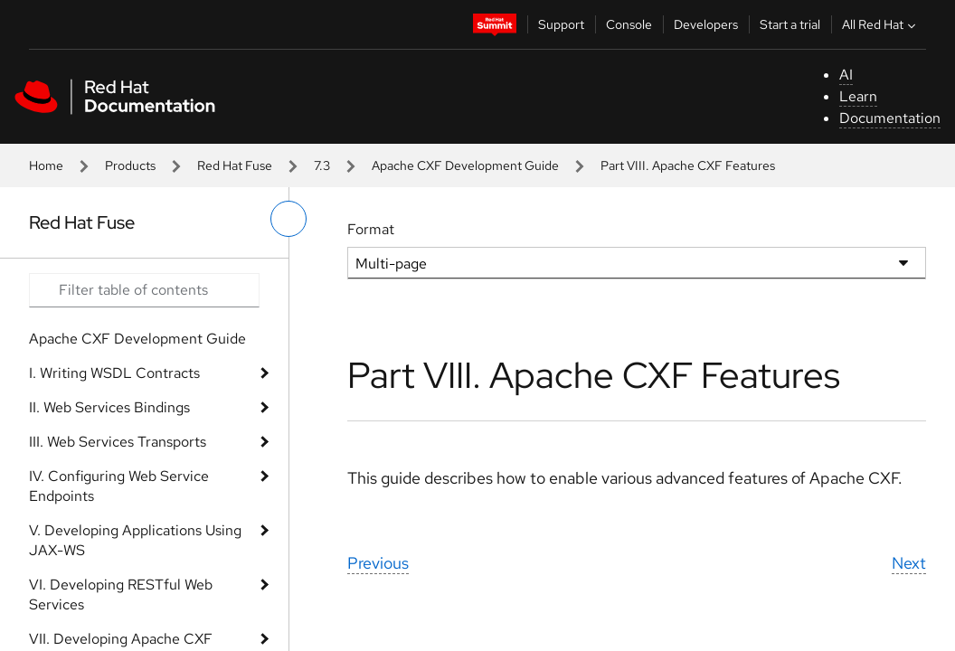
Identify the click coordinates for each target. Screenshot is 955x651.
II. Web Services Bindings (109, 407)
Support (561, 24)
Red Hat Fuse (234, 165)
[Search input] (144, 290)
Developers (706, 24)
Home (46, 165)
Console (629, 24)
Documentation (890, 117)
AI (846, 74)
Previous (378, 562)
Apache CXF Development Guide (465, 165)
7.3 (322, 165)
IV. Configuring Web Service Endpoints (119, 486)
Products (130, 165)
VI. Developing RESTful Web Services (121, 594)
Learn (858, 96)
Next (909, 562)
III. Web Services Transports (117, 441)
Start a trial (790, 24)
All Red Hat (881, 24)
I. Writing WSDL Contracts (114, 372)
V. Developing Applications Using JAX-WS (135, 540)
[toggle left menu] (288, 219)
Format (370, 229)
